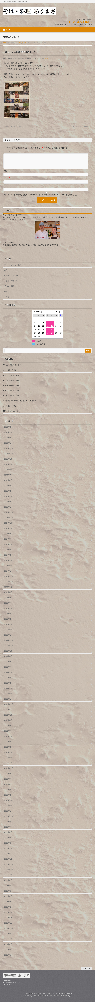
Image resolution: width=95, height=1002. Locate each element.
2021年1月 (8, 766)
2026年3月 (8, 435)
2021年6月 (8, 739)
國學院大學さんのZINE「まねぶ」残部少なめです (19, 404)
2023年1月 (8, 638)
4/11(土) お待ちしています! (12, 393)
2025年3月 (8, 499)
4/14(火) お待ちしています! (12, 378)
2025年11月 (8, 457)
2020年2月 (8, 809)
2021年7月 (8, 734)
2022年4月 (8, 686)
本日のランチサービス (13, 268)
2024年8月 (8, 537)
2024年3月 (8, 563)
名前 (5, 174)
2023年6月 (8, 611)
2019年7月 (8, 830)
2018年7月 (8, 889)
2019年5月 (8, 841)
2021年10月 (8, 718)
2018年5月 (8, 899)
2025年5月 (8, 489)
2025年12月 (8, 451)
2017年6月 (8, 953)
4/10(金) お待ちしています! (12, 398)
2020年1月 (8, 814)
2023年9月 (8, 595)
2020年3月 (8, 803)
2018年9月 (8, 878)
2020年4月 (8, 798)
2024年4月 (8, 558)
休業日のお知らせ (11, 279)
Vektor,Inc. (59, 996)
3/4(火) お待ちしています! (12, 126)
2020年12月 (8, 771)
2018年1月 (8, 915)
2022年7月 (8, 670)
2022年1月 (8, 702)
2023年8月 (8, 601)
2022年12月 (8, 643)
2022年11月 (8, 649)
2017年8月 (8, 942)
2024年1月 (8, 574)
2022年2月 (8, 697)
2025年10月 (8, 462)
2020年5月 (8, 793)
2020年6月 (8, 787)
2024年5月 (8, 553)
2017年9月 (8, 936)
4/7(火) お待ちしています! (11, 414)
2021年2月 (8, 761)
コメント (6, 151)
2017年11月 (8, 926)
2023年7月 (8, 606)
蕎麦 (6, 294)
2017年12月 (8, 921)
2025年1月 (8, 510)
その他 (6, 300)
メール (6, 181)
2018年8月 (8, 883)
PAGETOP (86, 968)
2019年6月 (8, 835)
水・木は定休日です (9, 373)
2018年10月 (8, 873)
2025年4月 (8, 494)
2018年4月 (8, 905)
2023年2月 (8, 633)
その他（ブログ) (50, 58)
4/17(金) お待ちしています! (12, 368)
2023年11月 (8, 585)
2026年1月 (8, 446)
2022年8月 (8, 665)
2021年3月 (8, 755)
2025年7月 (8, 478)
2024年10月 (8, 526)
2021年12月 (8, 707)
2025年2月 (8, 505)
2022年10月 (8, 654)
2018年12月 (8, 862)
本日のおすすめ (10, 273)
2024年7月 (8, 542)
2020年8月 (8, 777)
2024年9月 (8, 531)
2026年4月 (8, 430)
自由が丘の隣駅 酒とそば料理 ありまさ (45, 994)
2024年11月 (8, 521)
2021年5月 (8, 745)
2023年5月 (8, 617)
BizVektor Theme (47, 996)
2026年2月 (8, 441)
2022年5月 (8, 681)
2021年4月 (8, 750)
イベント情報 (9, 289)
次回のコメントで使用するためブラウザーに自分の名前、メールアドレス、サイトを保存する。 (40, 198)
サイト (6, 189)
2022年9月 (8, 659)
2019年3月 (8, 846)
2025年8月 (8, 473)
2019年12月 (8, 819)
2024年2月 (8, 569)
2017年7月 (8, 947)
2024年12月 (8, 515)
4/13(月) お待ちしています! (12, 383)
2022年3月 (8, 691)
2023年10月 (8, 590)
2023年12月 (8, 579)
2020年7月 (8, 782)
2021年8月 (8, 729)
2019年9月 (8, 825)
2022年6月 (8, 675)
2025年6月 (8, 483)
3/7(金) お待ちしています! (82, 126)
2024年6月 (8, 547)
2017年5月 (8, 958)
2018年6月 (8, 894)
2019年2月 (8, 851)
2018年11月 (8, 867)
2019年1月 (8, 857)
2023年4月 (8, 622)
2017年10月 (8, 931)
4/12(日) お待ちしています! (12, 388)
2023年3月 (8, 627)
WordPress (36, 996)
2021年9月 (8, 723)
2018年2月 (8, 910)
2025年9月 (8, 467)
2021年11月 (8, 713)
